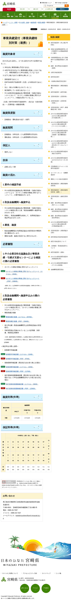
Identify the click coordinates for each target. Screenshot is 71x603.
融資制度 (33, 22)
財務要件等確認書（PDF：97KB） (18, 359)
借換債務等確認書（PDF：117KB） (18, 371)
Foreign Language (62, 2)
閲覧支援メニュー (47, 2)
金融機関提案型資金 (57, 269)
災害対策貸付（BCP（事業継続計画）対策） (59, 108)
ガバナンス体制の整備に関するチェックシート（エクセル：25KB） (24, 273)
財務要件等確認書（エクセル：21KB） (20, 354)
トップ (5, 22)
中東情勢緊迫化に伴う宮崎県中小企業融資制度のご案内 (59, 59)
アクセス (35, 588)
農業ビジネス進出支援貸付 (59, 179)
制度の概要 (41, 22)
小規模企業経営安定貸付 (58, 81)
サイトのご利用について (10, 573)
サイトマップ (46, 573)
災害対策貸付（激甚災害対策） (59, 197)
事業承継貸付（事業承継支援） (59, 86)
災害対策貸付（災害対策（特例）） (58, 102)
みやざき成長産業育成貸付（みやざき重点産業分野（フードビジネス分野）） (59, 124)
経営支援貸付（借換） (58, 252)
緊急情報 (9, 9)
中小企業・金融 (24, 22)
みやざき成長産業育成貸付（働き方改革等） (59, 152)
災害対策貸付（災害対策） (59, 96)
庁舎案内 (46, 588)
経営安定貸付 (55, 77)
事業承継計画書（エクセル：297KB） (19, 317)
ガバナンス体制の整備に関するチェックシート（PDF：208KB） (22, 280)
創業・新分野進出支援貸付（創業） (59, 67)
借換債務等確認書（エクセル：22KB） (20, 367)
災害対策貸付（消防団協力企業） (59, 231)
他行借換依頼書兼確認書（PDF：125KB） (21, 388)
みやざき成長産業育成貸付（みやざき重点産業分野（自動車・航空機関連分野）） (59, 133)
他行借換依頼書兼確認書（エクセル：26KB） (22, 384)
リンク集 (58, 573)
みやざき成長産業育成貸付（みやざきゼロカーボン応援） (59, 160)
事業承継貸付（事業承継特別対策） (59, 184)
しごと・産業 (13, 22)
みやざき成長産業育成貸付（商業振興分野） (59, 257)
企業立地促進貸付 (56, 72)
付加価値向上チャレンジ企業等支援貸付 (59, 167)
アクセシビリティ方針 (30, 573)
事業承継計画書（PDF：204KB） (18, 321)
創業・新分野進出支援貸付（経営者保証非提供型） (59, 210)
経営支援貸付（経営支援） (59, 92)
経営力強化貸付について (58, 241)
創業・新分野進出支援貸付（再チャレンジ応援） (59, 204)
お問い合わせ (24, 588)
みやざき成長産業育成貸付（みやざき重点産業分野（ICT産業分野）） (59, 116)
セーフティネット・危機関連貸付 (59, 174)
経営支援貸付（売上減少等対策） (59, 43)
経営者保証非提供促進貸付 (59, 237)
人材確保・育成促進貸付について (59, 247)
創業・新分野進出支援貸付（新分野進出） (59, 216)
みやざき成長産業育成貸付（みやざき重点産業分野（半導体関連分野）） (59, 224)
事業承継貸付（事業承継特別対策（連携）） (59, 191)
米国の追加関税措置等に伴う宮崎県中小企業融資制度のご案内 (59, 51)
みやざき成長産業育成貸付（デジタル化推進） (59, 264)
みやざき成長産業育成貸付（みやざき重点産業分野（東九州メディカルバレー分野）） (59, 144)
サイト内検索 (45, 6)
